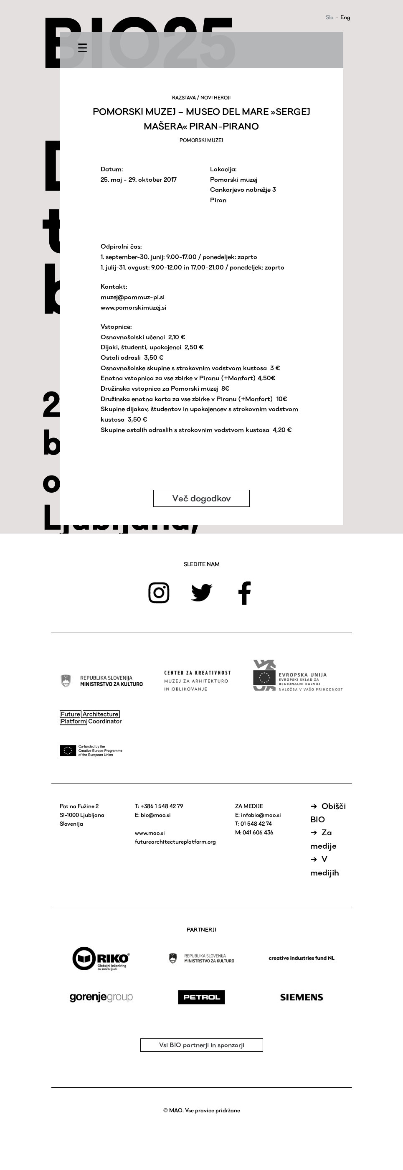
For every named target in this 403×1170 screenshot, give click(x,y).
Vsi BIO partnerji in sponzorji (201, 1045)
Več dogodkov (201, 498)
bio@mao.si (156, 814)
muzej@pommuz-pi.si (133, 297)
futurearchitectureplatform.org (175, 841)
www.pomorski (122, 307)
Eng (345, 17)
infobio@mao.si (261, 814)
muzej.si (154, 307)
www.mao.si (150, 832)
